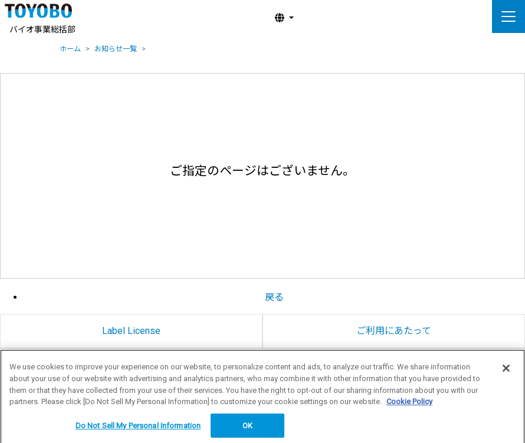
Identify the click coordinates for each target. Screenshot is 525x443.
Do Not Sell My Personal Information (138, 427)
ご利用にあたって (393, 330)
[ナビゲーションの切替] (508, 16)
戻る (274, 297)
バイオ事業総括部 (42, 29)
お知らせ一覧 (115, 49)
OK (247, 427)
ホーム (70, 49)
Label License (131, 330)
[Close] (506, 371)
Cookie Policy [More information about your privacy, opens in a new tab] (409, 403)
